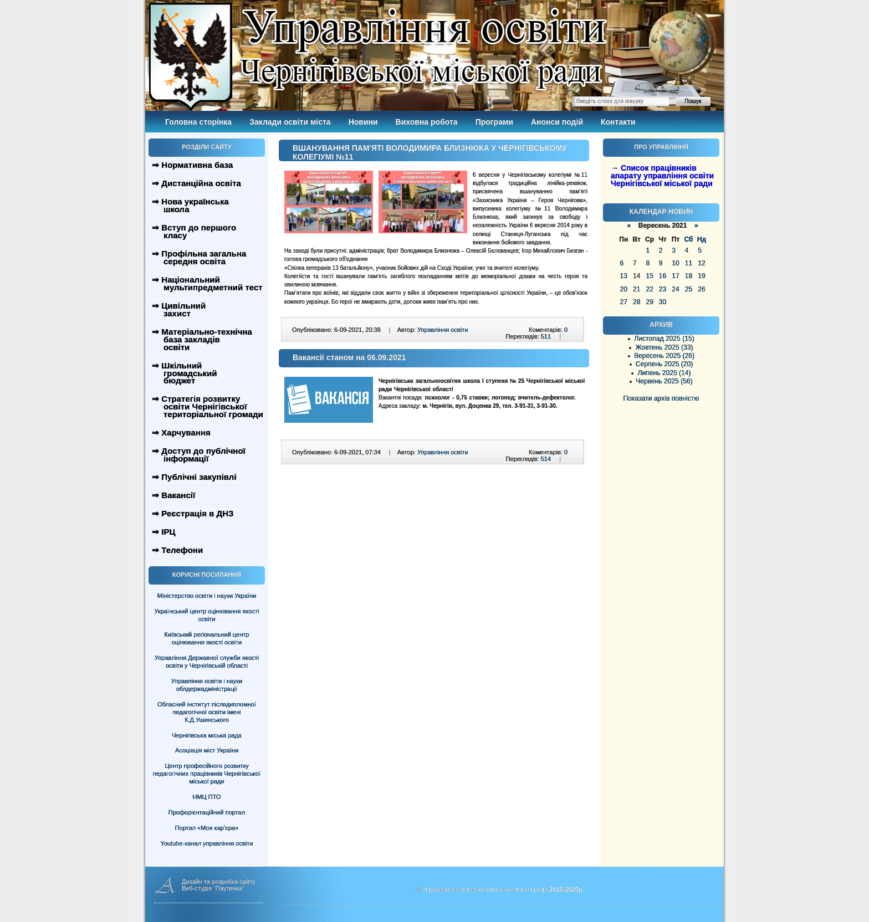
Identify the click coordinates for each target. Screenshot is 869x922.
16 (662, 276)
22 (649, 289)
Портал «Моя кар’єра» (207, 827)
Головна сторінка (198, 121)
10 (675, 263)
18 (688, 276)
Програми (494, 121)
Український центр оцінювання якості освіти (207, 615)
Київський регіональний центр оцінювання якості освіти (207, 638)
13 (623, 276)
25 (688, 289)
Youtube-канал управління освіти (207, 843)
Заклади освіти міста (289, 121)
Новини (363, 121)
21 (636, 289)
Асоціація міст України (206, 750)
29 (649, 302)
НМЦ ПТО (207, 796)
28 (636, 302)
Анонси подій (557, 121)
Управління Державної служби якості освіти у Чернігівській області (207, 661)
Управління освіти (442, 329)
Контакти (618, 121)
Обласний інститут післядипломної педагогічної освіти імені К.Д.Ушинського (206, 712)
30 (662, 302)
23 (662, 289)
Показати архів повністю (661, 398)
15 (649, 276)
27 (623, 302)
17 (675, 276)
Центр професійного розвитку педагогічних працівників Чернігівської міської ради (206, 773)
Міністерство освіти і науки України (206, 595)
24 (675, 289)
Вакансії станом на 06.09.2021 (349, 357)
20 (623, 289)
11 (688, 263)
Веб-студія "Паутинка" (213, 888)
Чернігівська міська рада (207, 735)
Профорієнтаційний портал (206, 812)
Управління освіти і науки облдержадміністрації (206, 685)
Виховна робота (427, 121)
